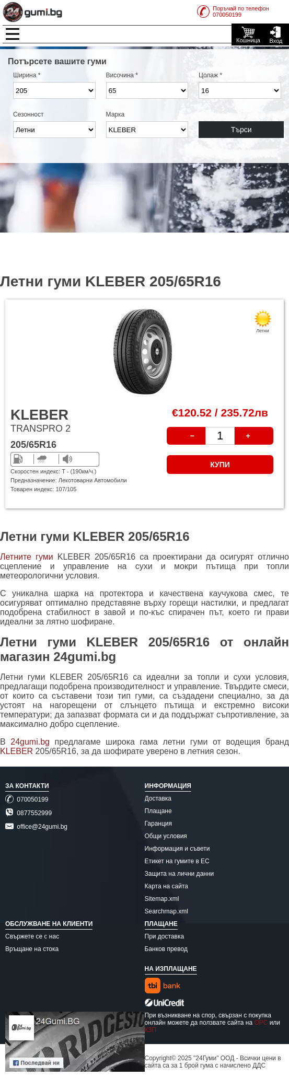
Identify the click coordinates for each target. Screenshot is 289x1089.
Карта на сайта (167, 886)
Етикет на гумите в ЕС (177, 861)
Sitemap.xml (162, 898)
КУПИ (220, 464)
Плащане (158, 811)
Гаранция (158, 823)
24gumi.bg (30, 741)
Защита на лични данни (179, 873)
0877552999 (28, 813)
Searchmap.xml (166, 911)
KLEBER (18, 751)
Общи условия (166, 836)
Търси (241, 129)
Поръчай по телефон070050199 (233, 11)
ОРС (261, 1022)
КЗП (151, 1030)
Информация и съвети (177, 848)
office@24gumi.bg (36, 826)
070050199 (26, 799)
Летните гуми (26, 556)
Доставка (158, 798)
